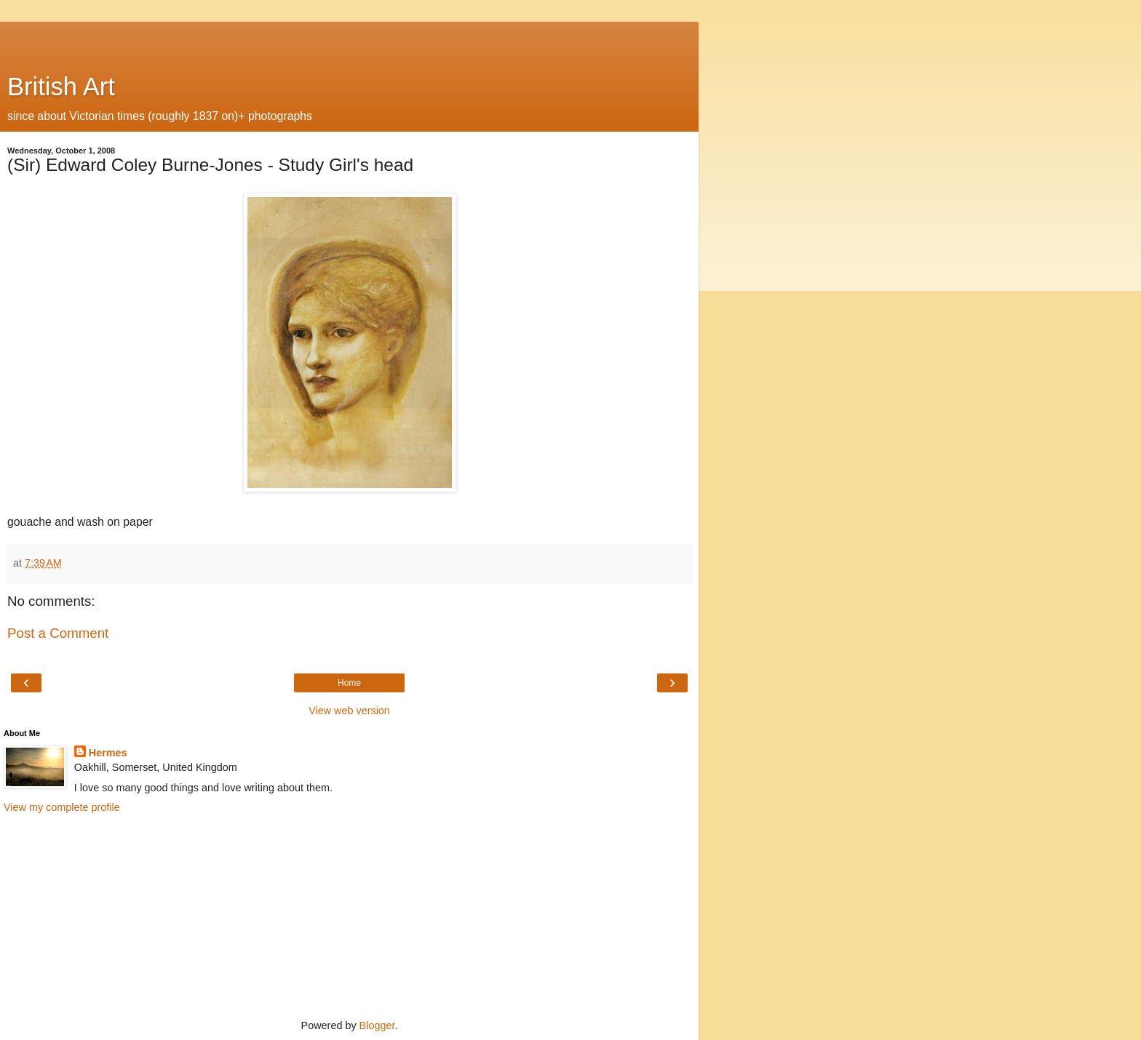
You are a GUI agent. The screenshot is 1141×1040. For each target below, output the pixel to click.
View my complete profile (62, 807)
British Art (61, 86)
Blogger (377, 1025)
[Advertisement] (349, 40)
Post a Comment (57, 633)
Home (349, 683)
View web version (349, 710)
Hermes (108, 753)
